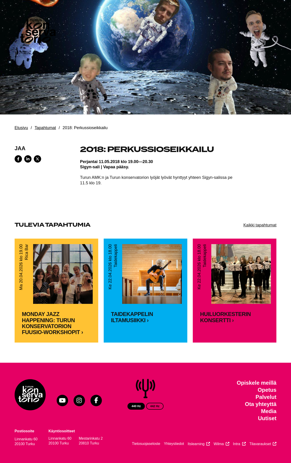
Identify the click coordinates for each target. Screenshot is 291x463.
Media (269, 411)
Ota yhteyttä (260, 404)
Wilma (219, 444)
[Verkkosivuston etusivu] (37, 32)
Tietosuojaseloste (146, 444)
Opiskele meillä (256, 383)
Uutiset (267, 418)
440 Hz (136, 406)
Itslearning (196, 444)
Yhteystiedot (174, 444)
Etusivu (21, 127)
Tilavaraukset (260, 444)
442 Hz (155, 406)
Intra (236, 444)
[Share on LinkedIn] (28, 159)
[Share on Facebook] (18, 159)
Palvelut (266, 397)
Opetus (267, 390)
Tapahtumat (45, 127)
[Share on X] (37, 159)
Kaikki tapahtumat (259, 225)
